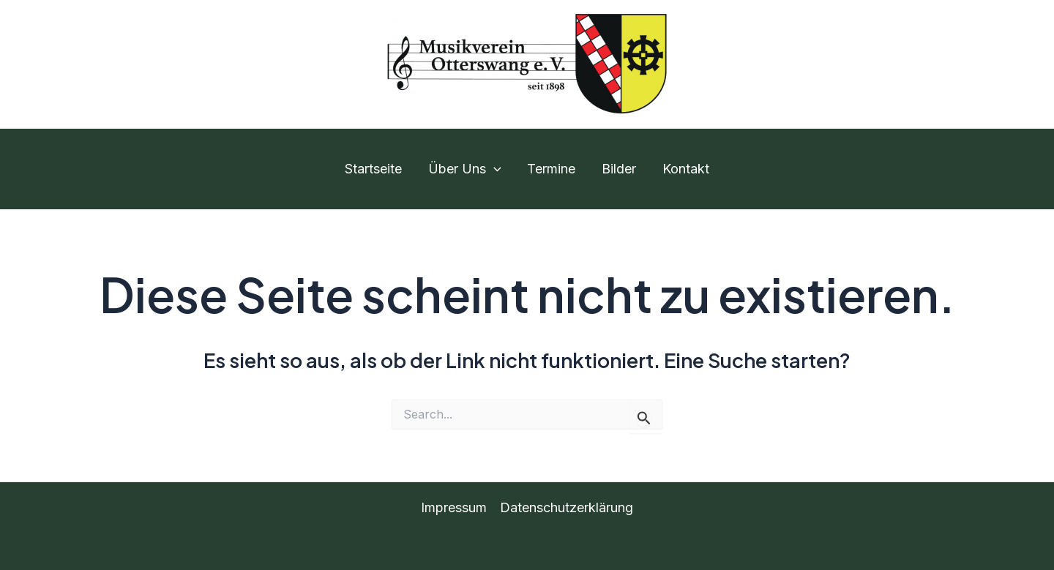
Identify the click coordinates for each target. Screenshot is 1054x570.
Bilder (619, 168)
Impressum (454, 507)
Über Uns (464, 169)
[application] (493, 169)
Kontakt (685, 168)
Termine (551, 168)
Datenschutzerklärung (566, 507)
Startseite (373, 168)
